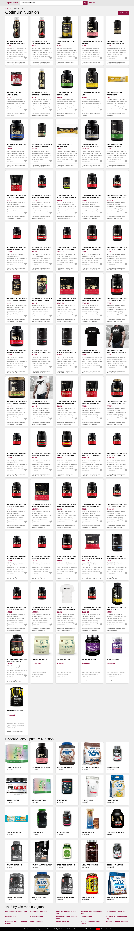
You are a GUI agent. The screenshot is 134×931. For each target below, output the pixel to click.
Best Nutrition (113, 767)
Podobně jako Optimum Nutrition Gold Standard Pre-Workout (16, 320)
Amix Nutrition (88, 897)
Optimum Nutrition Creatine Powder (114, 145)
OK (98, 929)
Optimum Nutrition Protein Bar (114, 94)
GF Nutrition (62, 800)
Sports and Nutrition (38, 911)
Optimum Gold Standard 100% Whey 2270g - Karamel (17, 661)
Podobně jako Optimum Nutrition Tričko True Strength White (41, 423)
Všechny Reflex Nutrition (63, 680)
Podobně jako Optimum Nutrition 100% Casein (16, 166)
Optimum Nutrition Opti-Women (92, 42)
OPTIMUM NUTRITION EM (41, 767)
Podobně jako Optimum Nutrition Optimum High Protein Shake (16, 63)
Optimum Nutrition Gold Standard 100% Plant (117, 42)
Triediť (122, 12)
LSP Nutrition (37, 832)
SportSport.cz (12, 3)
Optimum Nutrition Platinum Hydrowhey (91, 145)
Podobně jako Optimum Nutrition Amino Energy (16, 114)
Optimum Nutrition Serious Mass (64, 94)
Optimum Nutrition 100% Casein (16, 145)
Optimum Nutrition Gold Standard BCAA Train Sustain (42, 301)
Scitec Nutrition (89, 659)
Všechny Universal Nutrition (14, 731)
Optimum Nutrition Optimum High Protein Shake (15, 43)
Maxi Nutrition (88, 832)
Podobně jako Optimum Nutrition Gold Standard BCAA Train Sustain (41, 320)
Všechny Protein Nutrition (39, 680)
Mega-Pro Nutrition (90, 865)
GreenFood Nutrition (66, 865)
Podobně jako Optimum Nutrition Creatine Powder (116, 166)
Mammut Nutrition (14, 865)
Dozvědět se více (106, 929)
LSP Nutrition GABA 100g (116, 911)
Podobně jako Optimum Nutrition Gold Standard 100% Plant (116, 63)
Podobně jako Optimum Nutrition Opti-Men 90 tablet (116, 629)
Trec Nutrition (113, 659)
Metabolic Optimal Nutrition (117, 921)
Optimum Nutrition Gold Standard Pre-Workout (17, 300)
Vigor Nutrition (86, 916)
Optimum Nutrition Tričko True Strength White (41, 404)
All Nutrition (112, 800)
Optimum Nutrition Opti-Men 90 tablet (117, 609)
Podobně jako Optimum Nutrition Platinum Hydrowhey (91, 166)
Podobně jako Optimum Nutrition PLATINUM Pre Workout (66, 217)
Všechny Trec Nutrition (113, 680)
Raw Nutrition (10, 916)
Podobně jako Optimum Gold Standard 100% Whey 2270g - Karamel (15, 681)
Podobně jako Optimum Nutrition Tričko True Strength (91, 371)
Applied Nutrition (14, 832)
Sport (7, 8)
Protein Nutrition (39, 659)
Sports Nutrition (14, 767)
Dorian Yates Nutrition (64, 921)
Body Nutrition (63, 832)
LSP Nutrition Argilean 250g (16, 911)
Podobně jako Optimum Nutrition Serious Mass (66, 114)
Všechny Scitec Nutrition (89, 680)
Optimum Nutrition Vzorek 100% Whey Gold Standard (92, 558)
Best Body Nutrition (115, 865)
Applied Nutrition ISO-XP (117, 897)
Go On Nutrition (36, 921)
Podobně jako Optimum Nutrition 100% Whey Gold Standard (16, 217)
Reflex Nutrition (64, 659)
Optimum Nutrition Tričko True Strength (91, 351)
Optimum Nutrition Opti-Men (66, 42)
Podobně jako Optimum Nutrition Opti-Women (91, 63)
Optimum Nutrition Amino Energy (14, 94)
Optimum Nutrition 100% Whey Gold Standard (16, 197)
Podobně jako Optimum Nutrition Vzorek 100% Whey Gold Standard (91, 577)
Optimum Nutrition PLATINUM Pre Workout (66, 197)
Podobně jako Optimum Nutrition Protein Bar (116, 114)
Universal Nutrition (15, 710)
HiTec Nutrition (13, 800)
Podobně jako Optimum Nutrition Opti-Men (66, 63)
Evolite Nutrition (36, 916)
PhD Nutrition (87, 800)
